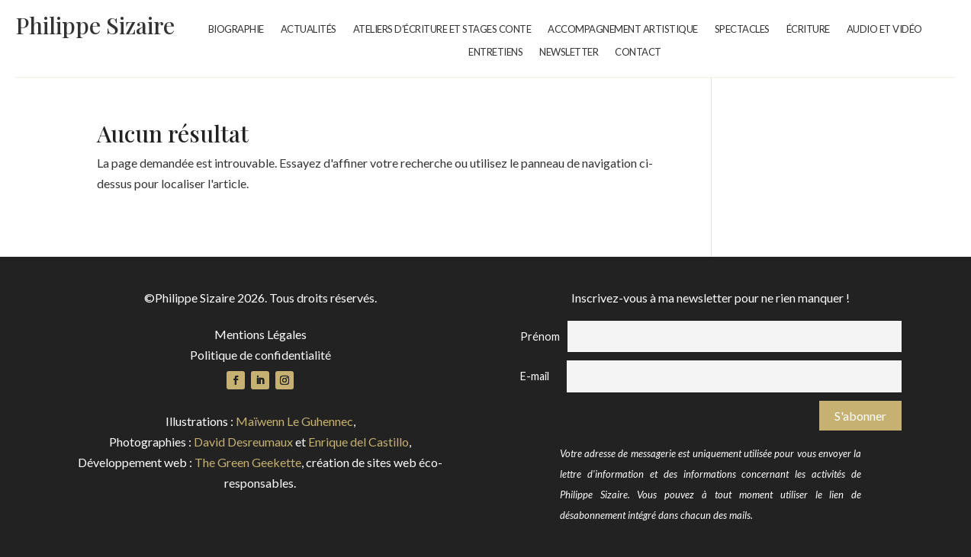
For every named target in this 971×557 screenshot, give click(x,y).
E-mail (534, 376)
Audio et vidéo (884, 29)
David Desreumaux (243, 441)
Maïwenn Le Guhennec (294, 421)
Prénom (540, 336)
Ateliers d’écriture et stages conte (442, 29)
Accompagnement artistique (623, 29)
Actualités (308, 29)
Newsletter (568, 52)
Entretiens (495, 52)
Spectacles (742, 29)
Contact (638, 52)
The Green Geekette (248, 462)
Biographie (236, 29)
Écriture (808, 29)
